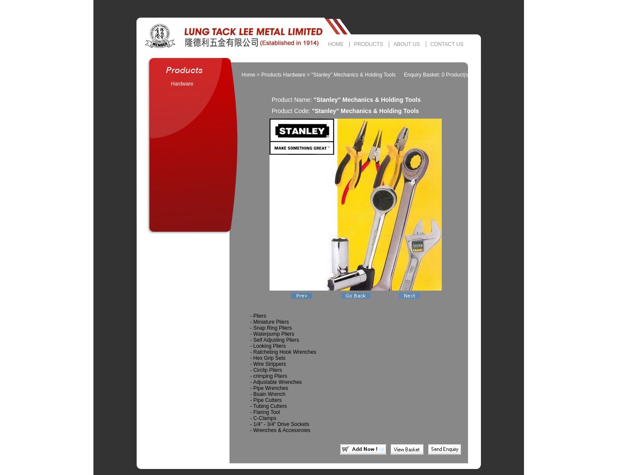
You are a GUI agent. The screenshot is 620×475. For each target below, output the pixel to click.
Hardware (182, 84)
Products (271, 75)
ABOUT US (407, 44)
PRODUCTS (368, 44)
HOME (336, 44)
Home (248, 75)
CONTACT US (447, 44)
